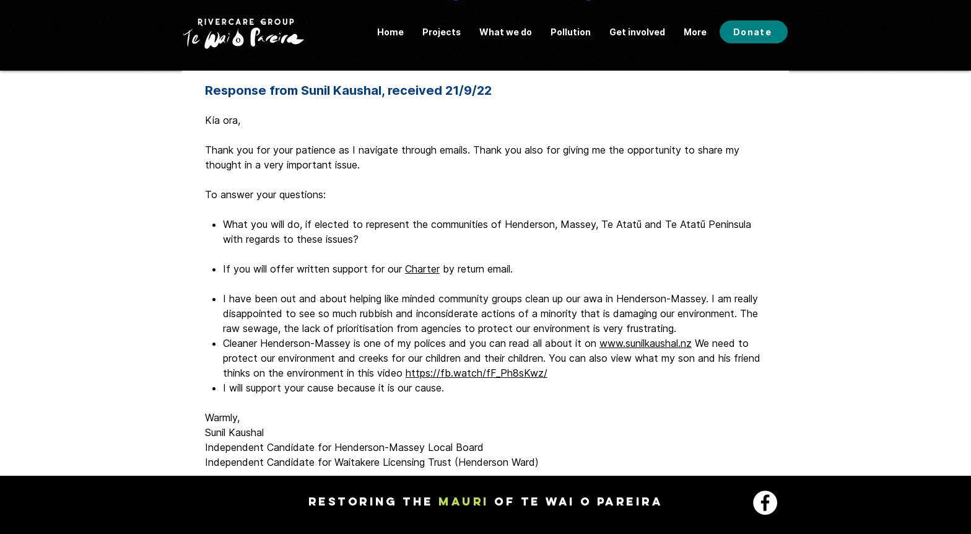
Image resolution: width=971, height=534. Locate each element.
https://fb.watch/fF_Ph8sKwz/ (476, 373)
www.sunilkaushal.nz (645, 343)
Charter (422, 269)
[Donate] (754, 31)
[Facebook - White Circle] (765, 503)
